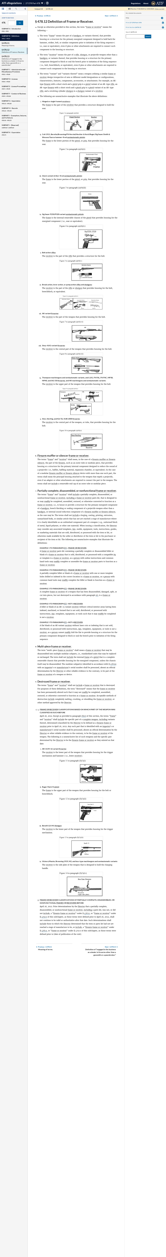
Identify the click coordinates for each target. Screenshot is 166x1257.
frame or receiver (93, 27)
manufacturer (63, 667)
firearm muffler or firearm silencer (64, 473)
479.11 (44, 917)
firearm (47, 84)
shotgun (83, 55)
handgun (77, 36)
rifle (77, 55)
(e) (97, 595)
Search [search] (148, 36)
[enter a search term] (135, 36)
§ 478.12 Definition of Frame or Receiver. (64, 21)
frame (51, 36)
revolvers (66, 101)
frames (60, 903)
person (77, 558)
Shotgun (58, 826)
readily (47, 501)
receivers (71, 903)
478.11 (87, 913)
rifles (53, 252)
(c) (65, 548)
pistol (75, 84)
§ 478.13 (110, 16)
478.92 (113, 664)
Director (113, 526)
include (54, 484)
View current (159, 9)
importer (48, 667)
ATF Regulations (12, 3)
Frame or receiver (77, 548)
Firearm (42, 455)
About (145, 3)
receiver (52, 55)
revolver (99, 91)
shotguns (88, 284)
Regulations (136, 3)
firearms (54, 313)
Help (127, 18)
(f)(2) (84, 716)
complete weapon (90, 719)
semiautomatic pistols (76, 137)
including (70, 498)
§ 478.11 (43, 16)
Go (20, 23)
